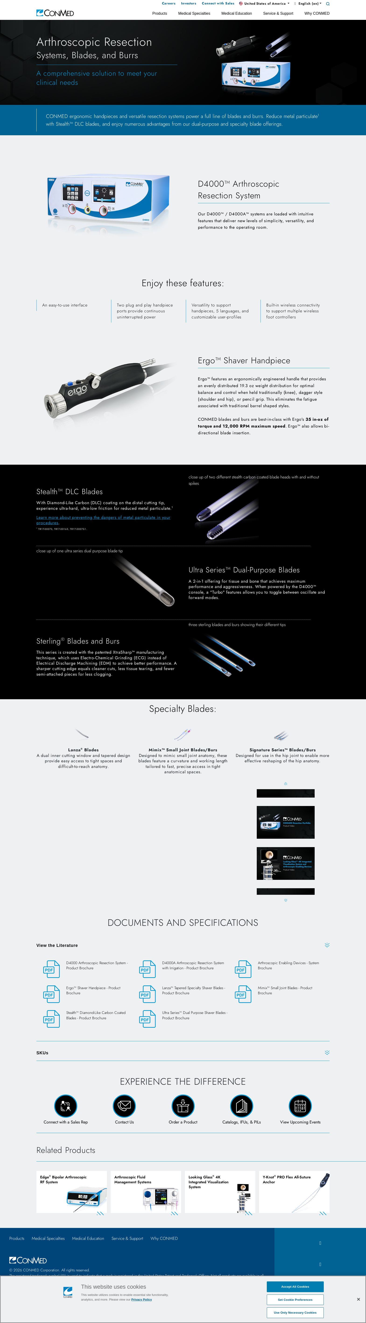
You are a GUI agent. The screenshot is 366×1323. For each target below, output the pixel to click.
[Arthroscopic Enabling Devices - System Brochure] (278, 970)
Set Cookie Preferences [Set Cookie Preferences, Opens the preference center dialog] (295, 1300)
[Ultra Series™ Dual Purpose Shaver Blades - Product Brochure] (183, 1020)
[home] (55, 12)
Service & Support (127, 1239)
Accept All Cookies (295, 1286)
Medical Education (88, 1239)
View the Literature (57, 946)
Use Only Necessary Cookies (295, 1312)
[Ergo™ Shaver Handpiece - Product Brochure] (87, 995)
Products (16, 1239)
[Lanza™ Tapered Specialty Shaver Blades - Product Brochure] (183, 995)
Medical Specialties (48, 1239)
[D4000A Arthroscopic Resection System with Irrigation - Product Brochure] (183, 970)
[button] (264, 4)
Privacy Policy (141, 1299)
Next (285, 900)
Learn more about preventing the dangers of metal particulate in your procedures (103, 520)
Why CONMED (164, 1239)
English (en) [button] (306, 3)
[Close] (358, 1299)
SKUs (42, 1053)
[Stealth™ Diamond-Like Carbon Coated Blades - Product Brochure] (87, 1020)
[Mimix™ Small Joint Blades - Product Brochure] (278, 995)
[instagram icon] (320, 1265)
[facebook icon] (320, 1243)
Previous (285, 783)
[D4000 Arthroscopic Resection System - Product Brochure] (87, 970)
